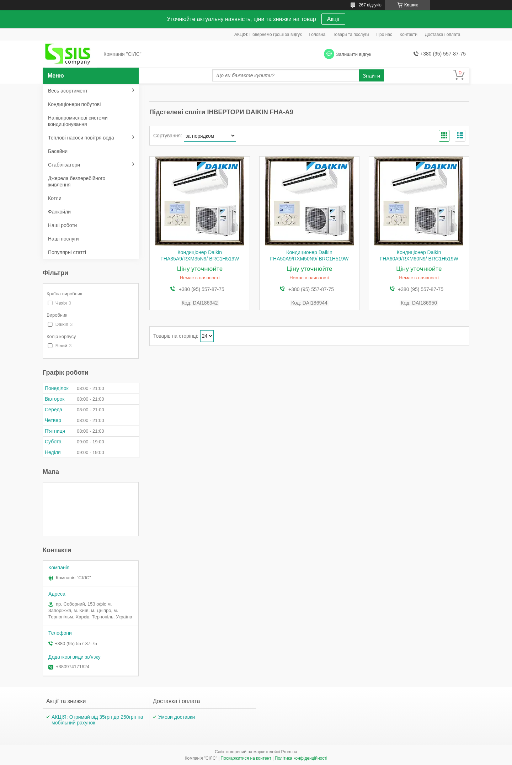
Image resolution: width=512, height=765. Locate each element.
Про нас (384, 34)
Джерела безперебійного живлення (76, 181)
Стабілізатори (64, 165)
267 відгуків (370, 4)
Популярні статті (67, 252)
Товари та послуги (351, 34)
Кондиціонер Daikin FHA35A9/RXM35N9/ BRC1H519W (199, 255)
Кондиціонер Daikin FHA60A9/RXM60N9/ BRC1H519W (419, 255)
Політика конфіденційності (301, 758)
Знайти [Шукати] (371, 76)
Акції (333, 19)
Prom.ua (289, 751)
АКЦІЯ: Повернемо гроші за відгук (268, 34)
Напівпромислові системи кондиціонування (77, 121)
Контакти (408, 34)
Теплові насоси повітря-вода (81, 138)
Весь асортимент (67, 91)
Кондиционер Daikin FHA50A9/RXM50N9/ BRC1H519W (309, 255)
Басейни (58, 151)
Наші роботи (62, 225)
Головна (317, 34)
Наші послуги (63, 239)
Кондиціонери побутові (74, 104)
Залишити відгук (353, 54)
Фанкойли (59, 212)
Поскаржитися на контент (246, 758)
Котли (55, 198)
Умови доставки (176, 717)
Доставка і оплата (442, 34)
